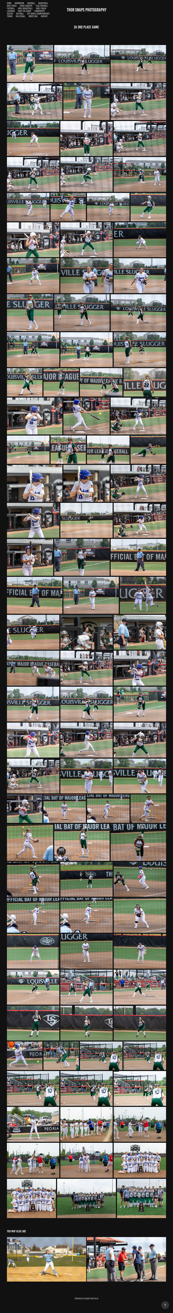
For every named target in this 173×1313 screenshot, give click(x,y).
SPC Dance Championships (38, 13)
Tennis (10, 16)
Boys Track (12, 5)
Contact (44, 16)
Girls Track (41, 8)
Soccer (10, 13)
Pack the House (24, 11)
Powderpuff (39, 11)
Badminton (19, 3)
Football (11, 8)
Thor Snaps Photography (86, 9)
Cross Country (26, 5)
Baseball (31, 3)
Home (9, 3)
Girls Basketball (25, 8)
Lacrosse (11, 11)
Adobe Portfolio (91, 1298)
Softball (20, 13)
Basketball (43, 3)
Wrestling (33, 16)
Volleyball (20, 16)
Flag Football (42, 5)
